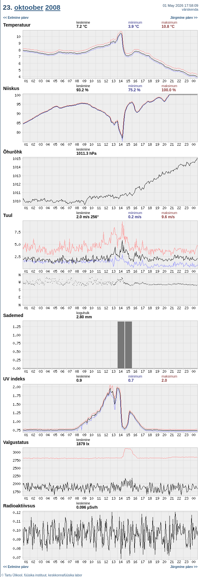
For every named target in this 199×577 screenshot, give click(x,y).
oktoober (28, 7)
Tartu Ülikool (13, 575)
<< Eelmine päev (16, 17)
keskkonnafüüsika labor (65, 575)
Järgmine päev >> (184, 17)
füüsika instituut (35, 575)
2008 (53, 7)
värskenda (190, 9)
